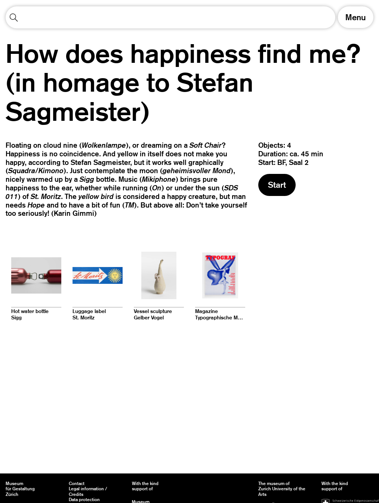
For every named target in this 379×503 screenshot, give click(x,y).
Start (277, 185)
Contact (76, 483)
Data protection (84, 499)
